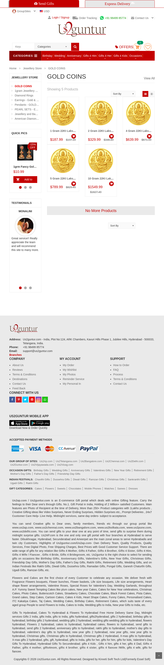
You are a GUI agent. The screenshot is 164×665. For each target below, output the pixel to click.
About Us (18, 365)
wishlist (148, 47)
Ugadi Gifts (16, 483)
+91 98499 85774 (113, 18)
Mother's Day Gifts (20, 473)
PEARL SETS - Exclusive (30, 109)
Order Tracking (85, 18)
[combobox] (53, 45)
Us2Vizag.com (65, 464)
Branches (15, 354)
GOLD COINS (56, 68)
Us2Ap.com (46, 461)
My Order (68, 365)
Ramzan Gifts (96, 479)
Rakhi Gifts (32, 483)
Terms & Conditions (24, 374)
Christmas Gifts (115, 479)
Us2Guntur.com (19, 464)
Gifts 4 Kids (120, 55)
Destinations (19, 379)
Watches (109, 488)
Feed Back (18, 388)
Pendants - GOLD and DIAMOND (35, 104)
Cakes (38, 488)
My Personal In (72, 383)
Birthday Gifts (41, 470)
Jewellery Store (32, 68)
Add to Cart (27, 180)
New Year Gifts (122, 470)
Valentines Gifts (102, 470)
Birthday (47, 55)
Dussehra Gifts (61, 479)
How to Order (121, 365)
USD (45, 11)
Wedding (59, 55)
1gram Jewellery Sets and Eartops (35, 90)
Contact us (139, 18)
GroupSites (21, 11)
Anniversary (74, 55)
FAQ (116, 369)
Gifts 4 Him (90, 55)
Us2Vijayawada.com (42, 464)
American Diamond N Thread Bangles (37, 118)
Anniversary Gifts (80, 470)
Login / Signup (58, 17)
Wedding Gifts (60, 470)
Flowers (49, 488)
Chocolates (75, 488)
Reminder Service (73, 379)
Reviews (17, 369)
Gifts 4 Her (105, 55)
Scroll (158, 655)
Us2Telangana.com (67, 461)
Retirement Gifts (143, 470)
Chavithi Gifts (42, 479)
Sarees (121, 488)
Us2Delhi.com (135, 461)
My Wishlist (70, 369)
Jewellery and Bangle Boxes (32, 114)
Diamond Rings (24, 95)
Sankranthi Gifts (137, 479)
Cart (137, 47)
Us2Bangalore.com (91, 461)
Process (118, 374)
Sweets (61, 488)
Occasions (135, 55)
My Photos (69, 374)
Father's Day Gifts (44, 473)
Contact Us (19, 383)
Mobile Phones (93, 488)
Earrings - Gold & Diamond (31, 100)
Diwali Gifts (79, 479)
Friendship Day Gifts (68, 473)
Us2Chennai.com (115, 461)
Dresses (133, 488)
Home (12, 68)
